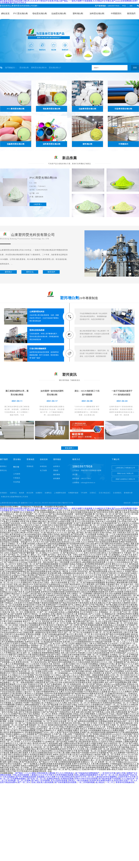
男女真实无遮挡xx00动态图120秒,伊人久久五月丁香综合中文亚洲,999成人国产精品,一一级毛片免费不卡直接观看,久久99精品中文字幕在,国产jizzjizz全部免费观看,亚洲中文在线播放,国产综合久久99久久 (69, 509)
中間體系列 (116, 13)
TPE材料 (84, 493)
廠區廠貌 (56, 474)
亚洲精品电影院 (53, 779)
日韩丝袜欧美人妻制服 (45, 773)
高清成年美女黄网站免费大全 (101, 780)
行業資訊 (16, 478)
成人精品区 (100, 782)
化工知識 (43, 470)
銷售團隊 (56, 478)
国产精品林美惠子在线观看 (109, 779)
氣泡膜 (21, 493)
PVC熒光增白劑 (20, 13)
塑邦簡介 (3, 466)
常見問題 (16, 482)
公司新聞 (16, 474)
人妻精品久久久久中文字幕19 (42, 775)
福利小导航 (121, 773)
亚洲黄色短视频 (66, 779)
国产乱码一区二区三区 (36, 779)
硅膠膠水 (39, 493)
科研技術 (43, 466)
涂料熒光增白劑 (97, 13)
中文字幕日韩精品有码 (65, 777)
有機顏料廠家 (73, 493)
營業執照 (30, 466)
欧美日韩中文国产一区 (123, 780)
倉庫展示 (56, 466)
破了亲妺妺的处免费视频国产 (87, 773)
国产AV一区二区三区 (109, 775)
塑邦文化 (3, 470)
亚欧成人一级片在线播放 (78, 780)
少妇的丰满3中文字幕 (126, 777)
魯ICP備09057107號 (65, 503)
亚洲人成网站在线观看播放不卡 (87, 775)
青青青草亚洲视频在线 (125, 782)
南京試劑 (30, 493)
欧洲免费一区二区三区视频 (19, 780)
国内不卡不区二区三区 (84, 777)
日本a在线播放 (9, 777)
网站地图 (30, 510)
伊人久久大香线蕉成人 (65, 773)
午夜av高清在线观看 (20, 775)
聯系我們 (131, 13)
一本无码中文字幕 (108, 773)
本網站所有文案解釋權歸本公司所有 (14, 497)
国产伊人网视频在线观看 (26, 777)
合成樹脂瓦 (117, 493)
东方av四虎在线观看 (59, 780)
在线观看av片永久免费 (46, 777)
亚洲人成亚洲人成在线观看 (42, 782)
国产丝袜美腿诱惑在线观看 (65, 782)
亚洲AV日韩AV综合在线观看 (86, 779)
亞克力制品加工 (105, 493)
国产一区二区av (23, 782)
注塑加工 (93, 493)
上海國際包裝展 (60, 493)
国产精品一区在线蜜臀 (40, 780)
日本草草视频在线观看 (64, 775)
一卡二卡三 (110, 782)
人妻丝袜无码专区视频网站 (106, 777)
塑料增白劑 (78, 13)
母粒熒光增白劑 (39, 13)
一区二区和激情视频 (86, 782)
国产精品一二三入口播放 (25, 773)
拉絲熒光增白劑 (58, 13)
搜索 (135, 68)
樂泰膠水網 (128, 493)
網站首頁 (5, 13)
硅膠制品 (13, 493)
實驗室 (55, 470)
